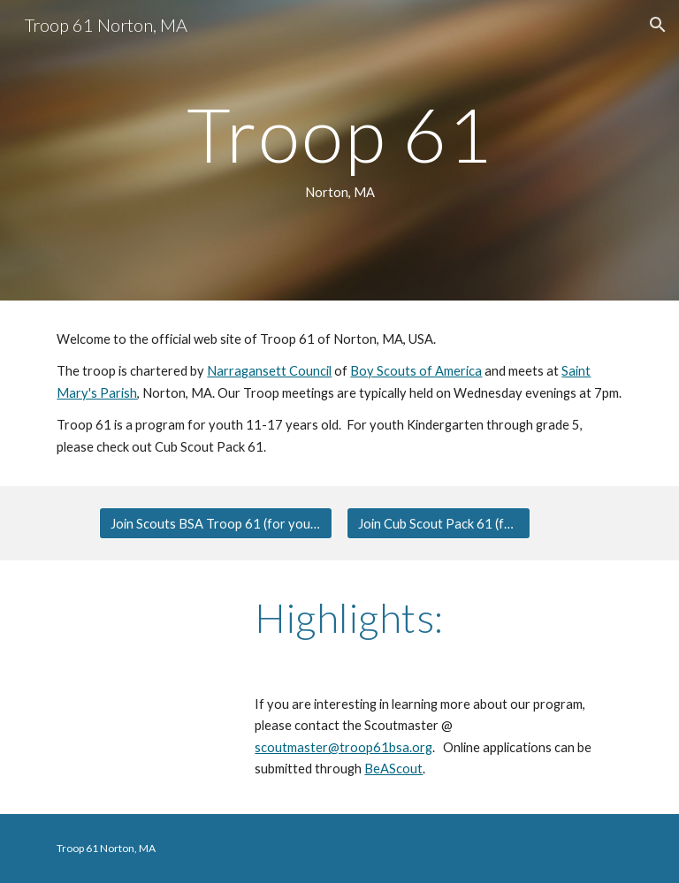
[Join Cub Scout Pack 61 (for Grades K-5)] (438, 523)
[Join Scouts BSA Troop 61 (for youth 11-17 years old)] (215, 523)
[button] (658, 25)
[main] (339, 150)
